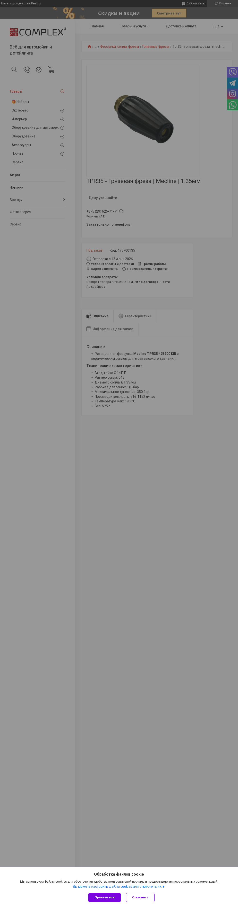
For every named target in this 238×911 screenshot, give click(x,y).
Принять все (104, 897)
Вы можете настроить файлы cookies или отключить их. (117, 886)
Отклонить (140, 897)
